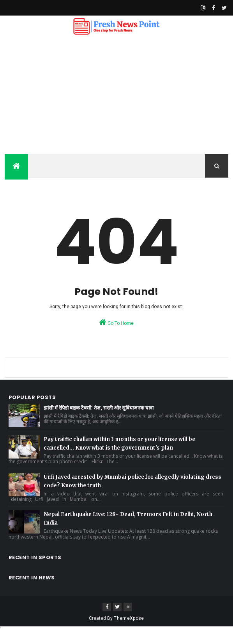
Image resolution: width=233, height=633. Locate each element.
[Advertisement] (116, 95)
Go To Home (116, 322)
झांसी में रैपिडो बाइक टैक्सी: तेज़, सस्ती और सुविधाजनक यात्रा (99, 408)
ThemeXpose (129, 618)
